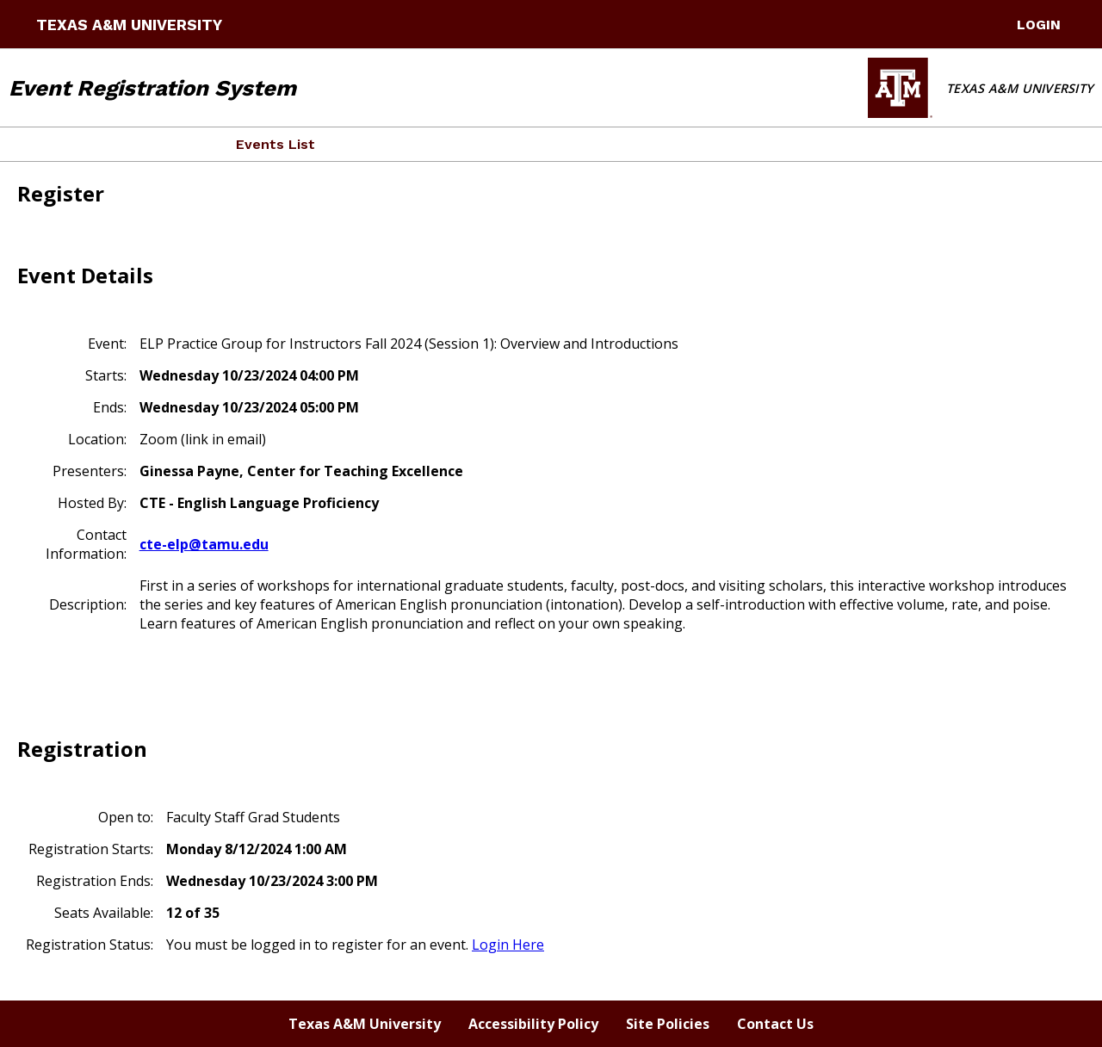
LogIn (1039, 24)
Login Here (508, 944)
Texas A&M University (129, 25)
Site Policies (667, 1023)
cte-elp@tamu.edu (204, 544)
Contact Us (775, 1023)
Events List (275, 144)
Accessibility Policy (533, 1023)
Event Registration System (152, 88)
